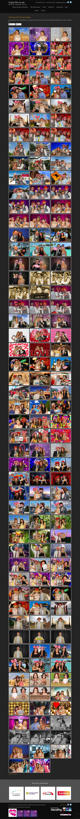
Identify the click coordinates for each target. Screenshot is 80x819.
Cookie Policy (27, 807)
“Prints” (44, 7)
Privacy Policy (11, 807)
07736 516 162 (40, 2)
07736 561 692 (51, 2)
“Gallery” (36, 10)
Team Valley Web (63, 805)
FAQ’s (66, 7)
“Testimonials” (59, 7)
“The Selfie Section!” (35, 7)
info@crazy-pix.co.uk (61, 2)
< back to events (12, 774)
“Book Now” (51, 7)
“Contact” (43, 10)
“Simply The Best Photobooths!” (20, 7)
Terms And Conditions (19, 807)
